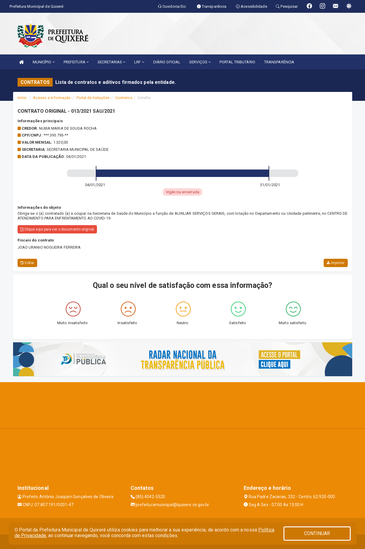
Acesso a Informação (52, 97)
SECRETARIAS (111, 62)
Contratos (123, 97)
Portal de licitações (93, 97)
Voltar (28, 263)
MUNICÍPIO (44, 62)
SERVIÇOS (200, 62)
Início (22, 97)
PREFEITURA (76, 62)
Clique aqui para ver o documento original (57, 229)
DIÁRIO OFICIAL (166, 62)
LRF (139, 62)
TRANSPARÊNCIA (279, 62)
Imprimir (335, 263)
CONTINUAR (317, 533)
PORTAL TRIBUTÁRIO (237, 62)
